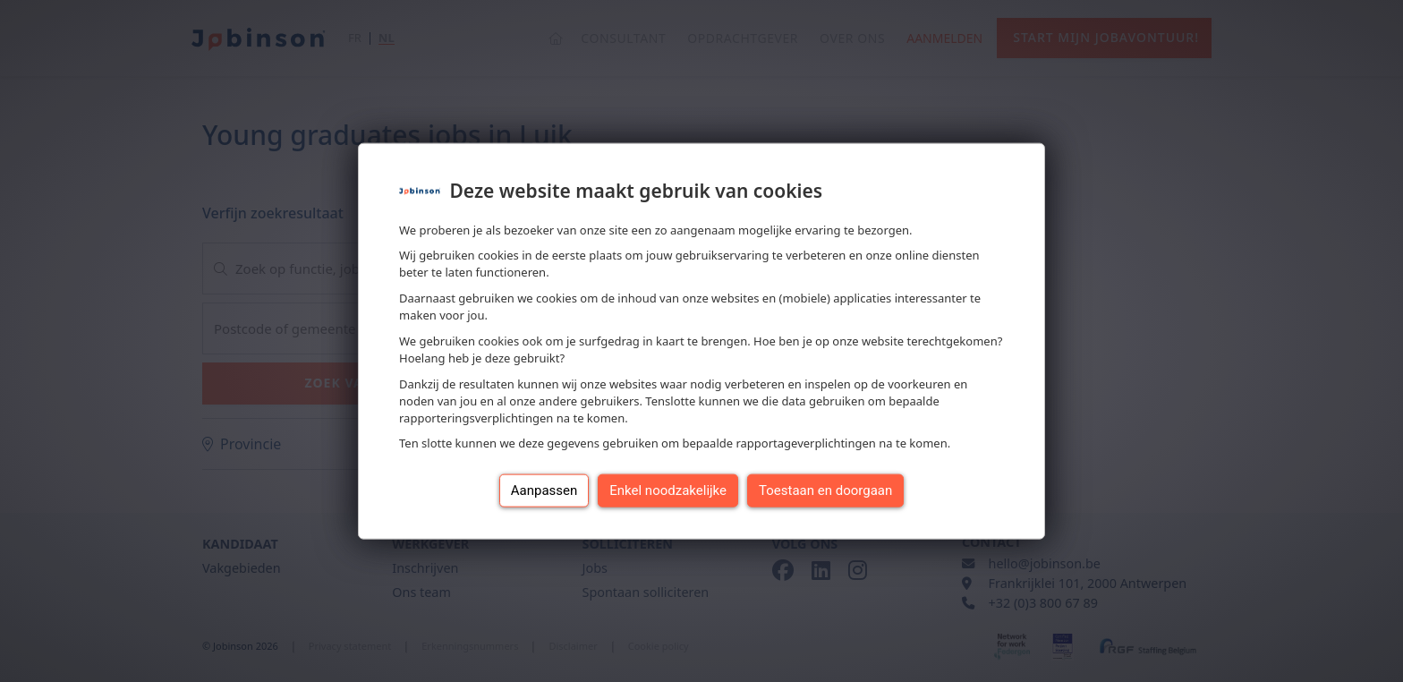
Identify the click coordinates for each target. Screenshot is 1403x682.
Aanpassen (544, 490)
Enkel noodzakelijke (668, 490)
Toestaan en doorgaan (825, 490)
